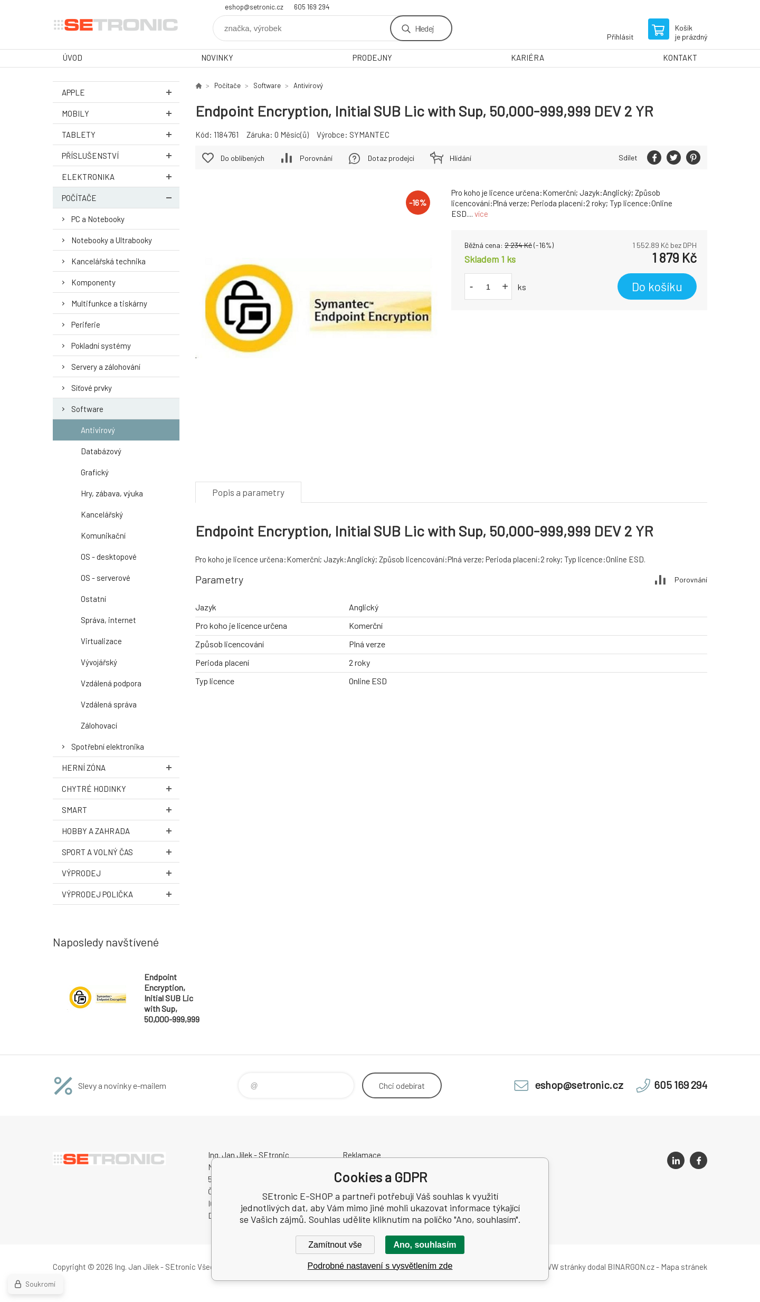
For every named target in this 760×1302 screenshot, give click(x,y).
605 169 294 (311, 7)
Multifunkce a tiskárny (109, 303)
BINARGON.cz (630, 1266)
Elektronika (120, 176)
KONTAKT (680, 57)
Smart (120, 809)
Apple (120, 92)
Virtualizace (101, 641)
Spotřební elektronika (107, 746)
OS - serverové (105, 577)
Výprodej (120, 873)
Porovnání (316, 158)
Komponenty (93, 282)
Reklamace (362, 1155)
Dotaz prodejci (391, 158)
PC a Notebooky (98, 219)
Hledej (424, 28)
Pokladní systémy (101, 345)
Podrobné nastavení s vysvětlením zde (380, 1265)
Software (87, 409)
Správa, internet (108, 620)
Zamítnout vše (335, 1244)
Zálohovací (99, 725)
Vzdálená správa (109, 704)
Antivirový (98, 430)
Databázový (101, 451)
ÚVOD (72, 57)
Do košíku (657, 286)
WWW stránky (562, 1266)
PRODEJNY (372, 57)
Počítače (120, 197)
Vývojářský (99, 662)
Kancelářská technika (108, 261)
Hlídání (460, 158)
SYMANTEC (369, 134)
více (481, 213)
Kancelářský (102, 514)
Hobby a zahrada (120, 830)
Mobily (120, 113)
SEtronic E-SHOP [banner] (116, 24)
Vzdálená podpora (111, 683)
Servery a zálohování (105, 366)
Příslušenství (120, 155)
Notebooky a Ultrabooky (111, 240)
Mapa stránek (684, 1266)
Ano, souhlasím (424, 1244)
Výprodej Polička (120, 894)
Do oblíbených (242, 158)
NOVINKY (217, 57)
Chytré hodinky (120, 788)
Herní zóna (120, 767)
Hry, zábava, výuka (112, 493)
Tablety (120, 134)
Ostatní (93, 599)
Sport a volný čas (120, 851)
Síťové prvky (91, 387)
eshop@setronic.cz (254, 7)
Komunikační (103, 535)
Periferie (85, 324)
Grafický (95, 472)
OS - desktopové (109, 556)
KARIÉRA (527, 57)
